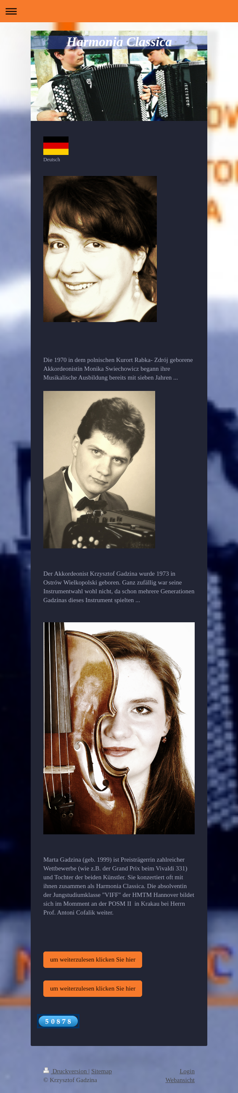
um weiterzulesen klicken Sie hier (92, 959)
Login (187, 1071)
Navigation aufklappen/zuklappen (119, 11)
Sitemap (101, 1071)
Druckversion (65, 1071)
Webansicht (180, 1080)
